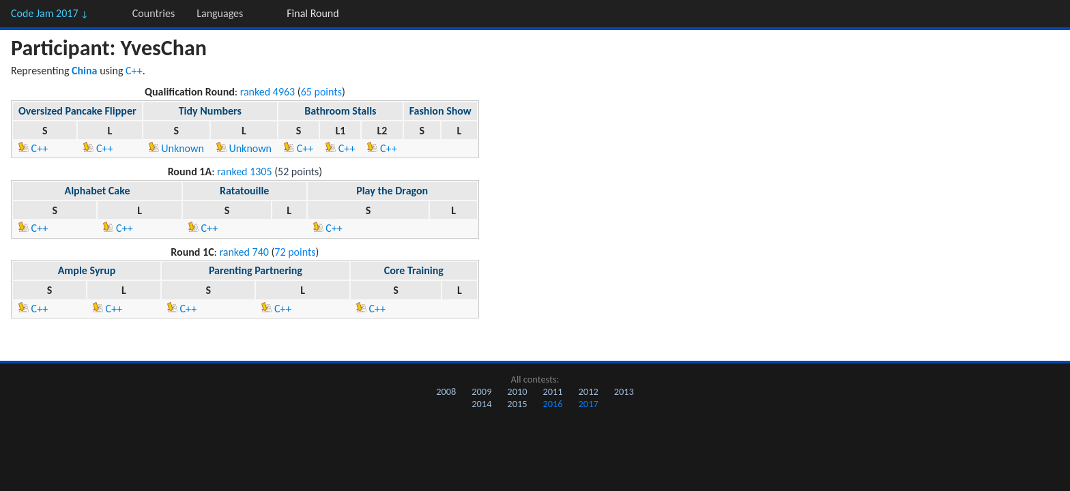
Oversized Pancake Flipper (77, 110)
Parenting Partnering (255, 270)
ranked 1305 (244, 171)
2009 (481, 391)
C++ (134, 70)
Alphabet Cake (97, 190)
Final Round (312, 13)
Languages (220, 13)
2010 (517, 391)
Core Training (414, 270)
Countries (153, 13)
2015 (517, 404)
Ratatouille (244, 190)
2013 (624, 391)
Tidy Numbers (210, 110)
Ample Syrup (87, 270)
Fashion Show (440, 110)
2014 (481, 404)
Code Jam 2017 (50, 13)
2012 (588, 391)
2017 (588, 404)
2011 (552, 391)
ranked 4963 (267, 91)
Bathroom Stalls (340, 110)
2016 (552, 404)
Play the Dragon (392, 190)
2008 (446, 391)
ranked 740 (244, 252)
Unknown (176, 148)
